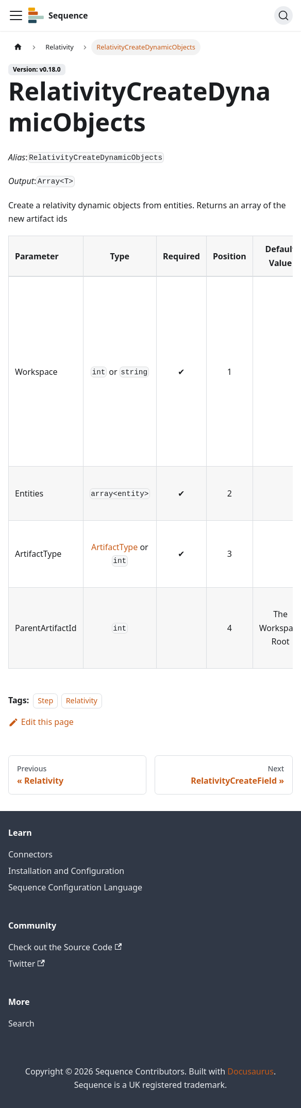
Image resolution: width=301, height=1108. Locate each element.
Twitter (26, 963)
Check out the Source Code (65, 947)
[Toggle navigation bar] (16, 15)
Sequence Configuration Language (75, 887)
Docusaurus (250, 1071)
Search (21, 1023)
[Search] (283, 15)
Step (45, 700)
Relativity (81, 700)
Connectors (30, 854)
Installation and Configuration (66, 871)
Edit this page (41, 721)
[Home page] (18, 47)
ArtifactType (114, 547)
